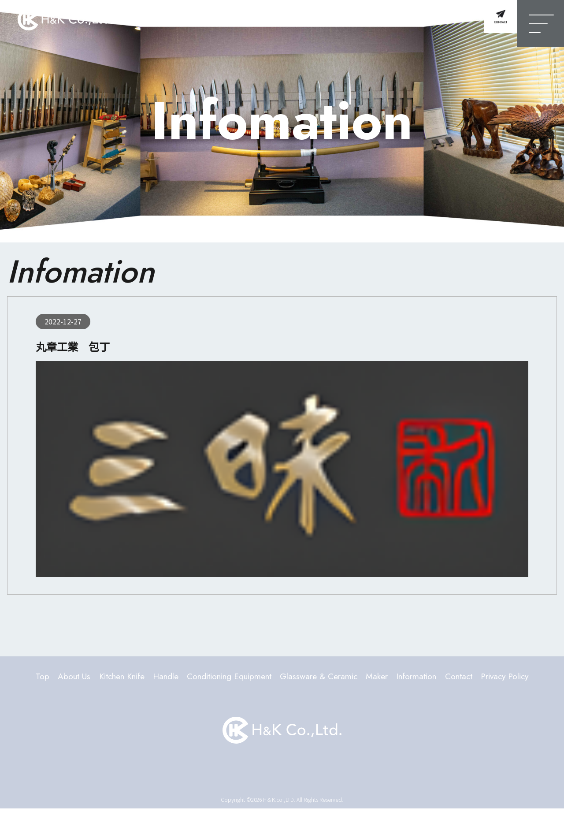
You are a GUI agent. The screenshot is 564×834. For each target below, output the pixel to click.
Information (473, 677)
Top (33, 677)
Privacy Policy (282, 700)
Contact (522, 677)
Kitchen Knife (125, 677)
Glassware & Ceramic (360, 677)
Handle (178, 677)
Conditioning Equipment (254, 677)
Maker (427, 677)
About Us (69, 677)
